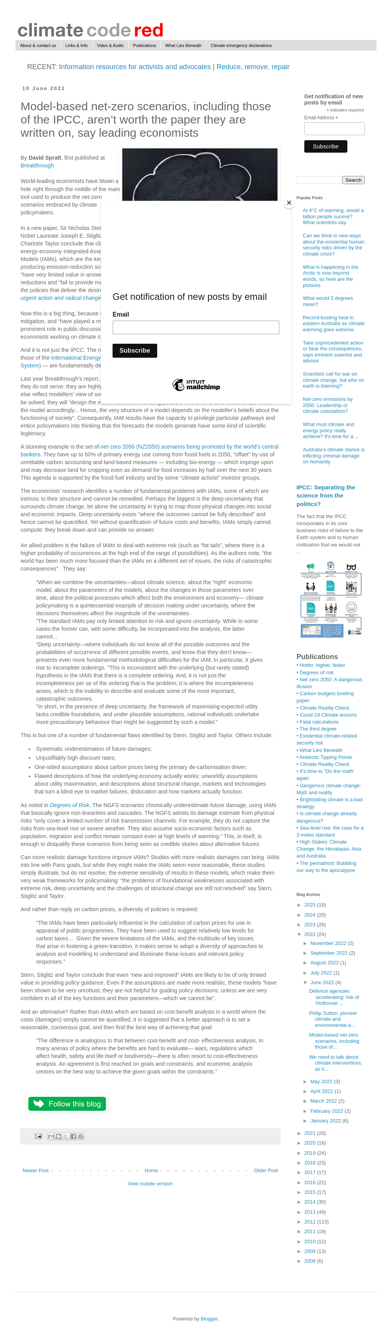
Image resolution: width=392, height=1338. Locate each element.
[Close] (289, 203)
